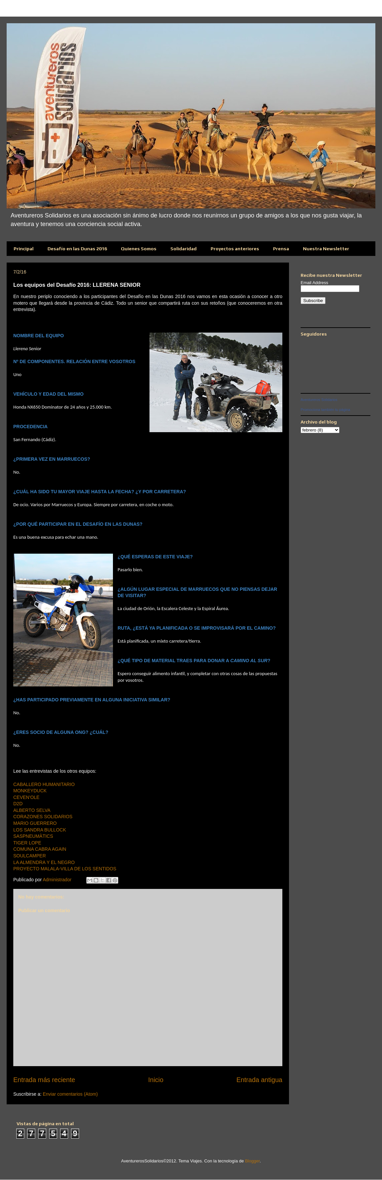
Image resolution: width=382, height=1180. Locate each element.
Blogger (252, 1160)
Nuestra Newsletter (326, 248)
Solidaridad (183, 248)
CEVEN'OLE (26, 797)
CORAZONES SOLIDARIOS (42, 816)
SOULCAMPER (29, 855)
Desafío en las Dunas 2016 (77, 248)
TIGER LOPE (27, 842)
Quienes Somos (138, 248)
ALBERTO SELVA (31, 810)
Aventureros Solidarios (319, 400)
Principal (24, 248)
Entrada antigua (259, 1079)
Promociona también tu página (325, 410)
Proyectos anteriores (235, 248)
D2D (18, 803)
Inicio (155, 1079)
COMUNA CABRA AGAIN (39, 849)
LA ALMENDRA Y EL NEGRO (44, 862)
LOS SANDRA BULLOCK (39, 829)
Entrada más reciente (44, 1079)
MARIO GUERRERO (35, 823)
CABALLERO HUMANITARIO (44, 784)
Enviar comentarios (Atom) (70, 1094)
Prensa (281, 248)
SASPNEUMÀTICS (33, 836)
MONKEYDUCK (30, 790)
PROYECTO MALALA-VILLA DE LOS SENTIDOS (64, 868)
